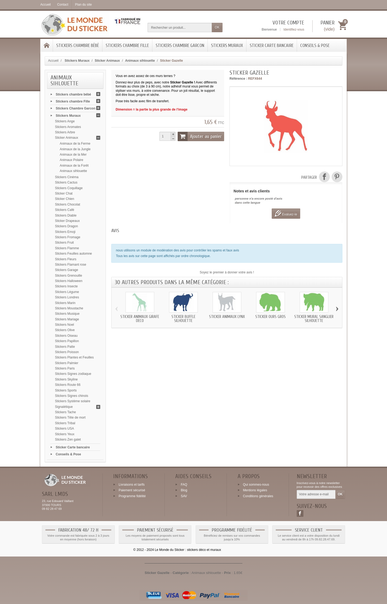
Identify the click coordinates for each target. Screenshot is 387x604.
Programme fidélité (132, 496)
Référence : (238, 78)
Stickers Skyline (66, 379)
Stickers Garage (66, 270)
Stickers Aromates (68, 127)
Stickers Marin (65, 303)
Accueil (53, 61)
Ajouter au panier (200, 136)
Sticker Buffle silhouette (183, 318)
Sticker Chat (64, 193)
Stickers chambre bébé (77, 45)
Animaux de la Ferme (75, 143)
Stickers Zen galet (68, 439)
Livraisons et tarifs (132, 484)
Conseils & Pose (314, 45)
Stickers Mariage (67, 319)
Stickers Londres (67, 297)
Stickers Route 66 (68, 385)
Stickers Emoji (65, 232)
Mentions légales (255, 490)
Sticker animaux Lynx (227, 316)
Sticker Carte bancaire (271, 45)
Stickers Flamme (67, 248)
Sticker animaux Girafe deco (139, 318)
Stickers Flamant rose (70, 264)
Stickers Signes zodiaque (73, 374)
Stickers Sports (66, 390)
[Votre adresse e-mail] (316, 494)
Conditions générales (258, 496)
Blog (184, 490)
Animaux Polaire (71, 160)
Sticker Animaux (66, 138)
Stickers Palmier (66, 363)
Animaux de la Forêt (74, 165)
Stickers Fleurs (65, 259)
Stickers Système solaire (72, 401)
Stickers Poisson (67, 352)
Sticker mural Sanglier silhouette (314, 318)
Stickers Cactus (66, 182)
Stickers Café (64, 210)
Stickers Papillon (67, 341)
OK (217, 27)
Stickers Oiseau (66, 336)
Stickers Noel (64, 325)
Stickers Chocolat (67, 204)
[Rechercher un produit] (180, 27)
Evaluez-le (286, 213)
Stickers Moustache (69, 308)
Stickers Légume (67, 292)
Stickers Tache (65, 412)
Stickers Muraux (227, 45)
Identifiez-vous (294, 29)
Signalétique (64, 407)
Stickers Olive (65, 330)
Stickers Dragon (66, 226)
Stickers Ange (65, 121)
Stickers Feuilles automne (73, 253)
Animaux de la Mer (73, 154)
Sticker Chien (64, 199)
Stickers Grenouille (68, 275)
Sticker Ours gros (270, 316)
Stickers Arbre (65, 132)
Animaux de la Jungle (75, 149)
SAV (184, 496)
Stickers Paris (65, 368)
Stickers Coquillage (69, 188)
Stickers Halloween (69, 281)
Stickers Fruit (64, 242)
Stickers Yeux (64, 434)
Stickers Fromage (67, 237)
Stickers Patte (65, 347)
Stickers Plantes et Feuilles (74, 357)
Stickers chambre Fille (127, 45)
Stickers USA (64, 428)
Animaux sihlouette (73, 171)
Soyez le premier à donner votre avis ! (227, 272)
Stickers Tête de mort (70, 417)
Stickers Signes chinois (71, 396)
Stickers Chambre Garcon (180, 45)
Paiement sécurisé (132, 490)
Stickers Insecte (66, 286)
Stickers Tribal (65, 423)
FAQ (184, 484)
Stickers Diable (66, 215)
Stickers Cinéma (66, 177)
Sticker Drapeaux (67, 221)
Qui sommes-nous (256, 484)
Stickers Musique (67, 314)
